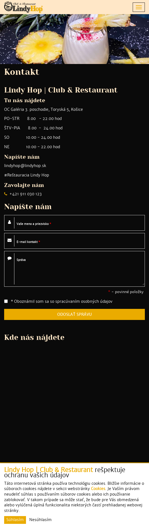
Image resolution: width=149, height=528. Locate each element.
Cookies (98, 488)
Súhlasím (15, 519)
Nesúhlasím (40, 519)
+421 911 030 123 (25, 193)
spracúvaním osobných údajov (84, 301)
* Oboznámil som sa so (58, 301)
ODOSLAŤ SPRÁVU (74, 314)
